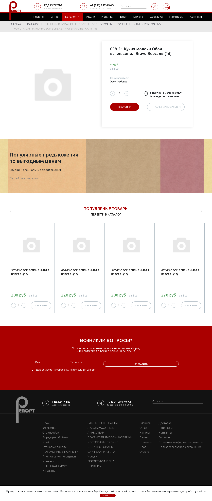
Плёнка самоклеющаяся (59, 460)
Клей (45, 446)
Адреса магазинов (53, 8)
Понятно (108, 495)
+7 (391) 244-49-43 (119, 405)
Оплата (144, 455)
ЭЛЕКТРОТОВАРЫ (101, 451)
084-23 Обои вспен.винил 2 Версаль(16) (80, 272)
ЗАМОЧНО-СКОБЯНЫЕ (103, 427)
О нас (143, 431)
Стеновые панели (54, 451)
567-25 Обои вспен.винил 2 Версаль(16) (30, 272)
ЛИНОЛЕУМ (96, 436)
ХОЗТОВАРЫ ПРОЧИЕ (103, 446)
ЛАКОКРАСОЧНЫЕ (101, 431)
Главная (145, 427)
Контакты (165, 436)
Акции (144, 441)
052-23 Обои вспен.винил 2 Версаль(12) (180, 272)
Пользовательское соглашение (180, 451)
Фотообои (49, 431)
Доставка (165, 427)
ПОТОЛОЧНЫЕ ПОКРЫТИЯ (61, 455)
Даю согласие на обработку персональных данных (65, 374)
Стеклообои (50, 436)
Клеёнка (48, 465)
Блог (143, 451)
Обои (46, 427)
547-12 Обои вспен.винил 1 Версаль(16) (130, 272)
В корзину (125, 107)
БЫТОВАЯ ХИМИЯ (55, 470)
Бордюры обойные (55, 441)
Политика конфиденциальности (181, 446)
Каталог (145, 436)
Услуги (92, 460)
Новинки (146, 446)
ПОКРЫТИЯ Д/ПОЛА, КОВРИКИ (110, 441)
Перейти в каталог (23, 178)
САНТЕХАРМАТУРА (101, 455)
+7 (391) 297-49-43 (102, 5)
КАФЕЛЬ (48, 474)
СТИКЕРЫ (94, 470)
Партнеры (166, 431)
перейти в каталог (106, 214)
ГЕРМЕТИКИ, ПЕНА (101, 465)
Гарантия (165, 441)
